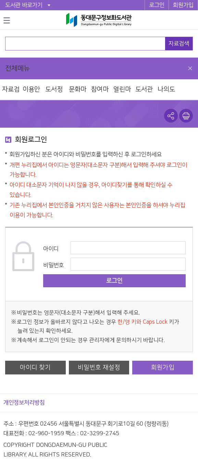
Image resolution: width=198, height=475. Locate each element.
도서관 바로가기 (23, 5)
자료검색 (179, 43)
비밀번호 (53, 265)
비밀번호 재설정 (99, 367)
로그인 (156, 5)
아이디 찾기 (35, 367)
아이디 (51, 249)
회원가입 (183, 5)
